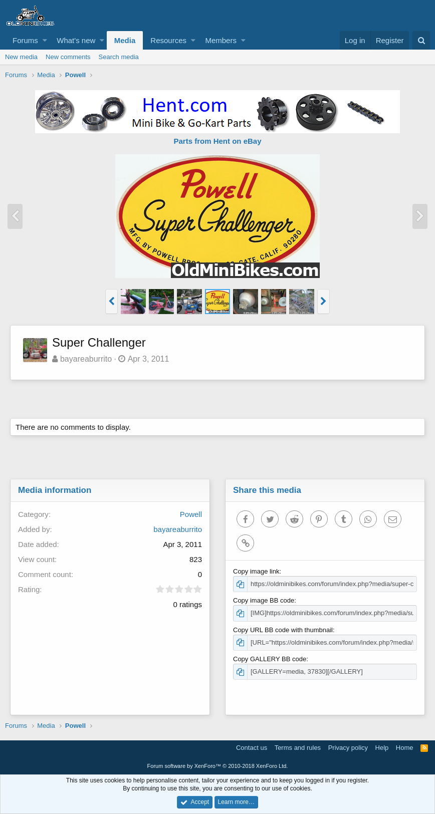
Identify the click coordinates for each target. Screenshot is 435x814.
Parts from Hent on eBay (217, 141)
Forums (25, 40)
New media (21, 57)
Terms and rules (298, 747)
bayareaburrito (86, 359)
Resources (168, 40)
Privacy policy (348, 747)
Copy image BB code (263, 600)
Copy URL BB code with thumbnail (283, 630)
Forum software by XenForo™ (217, 766)
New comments (68, 57)
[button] (45, 40)
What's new (76, 40)
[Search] (421, 40)
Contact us (251, 747)
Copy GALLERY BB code (269, 659)
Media (125, 40)
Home (404, 747)
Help (382, 747)
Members (221, 40)
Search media (119, 57)
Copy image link (256, 571)
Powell (191, 514)
